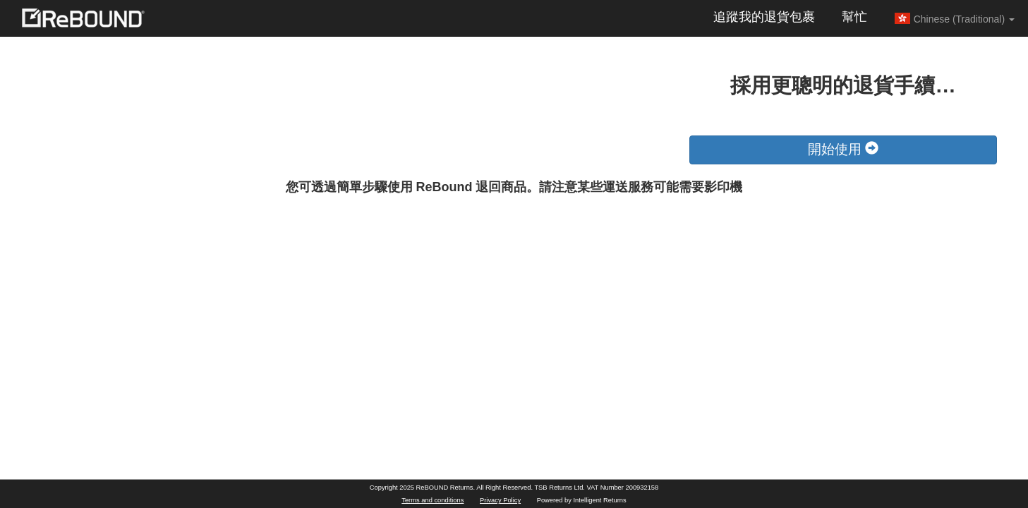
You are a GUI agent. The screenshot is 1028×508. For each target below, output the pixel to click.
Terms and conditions (432, 500)
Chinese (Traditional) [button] (954, 18)
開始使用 (843, 149)
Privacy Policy (500, 500)
